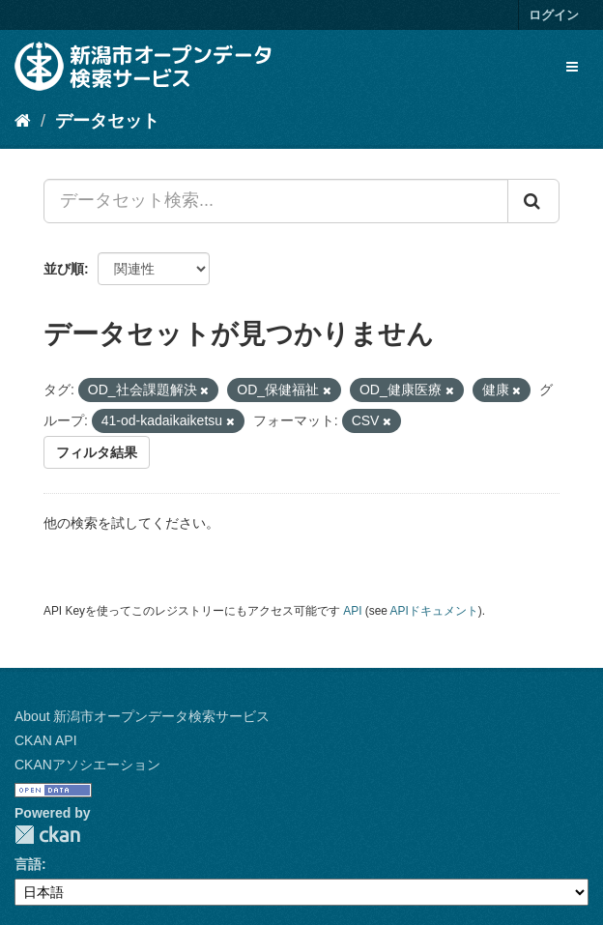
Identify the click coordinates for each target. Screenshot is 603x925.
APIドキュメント (434, 611)
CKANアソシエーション (87, 764)
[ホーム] (22, 120)
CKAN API (45, 740)
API (352, 611)
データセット (107, 120)
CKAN (47, 834)
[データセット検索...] (275, 201)
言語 (28, 864)
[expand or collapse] (572, 66)
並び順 (63, 268)
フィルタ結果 (96, 452)
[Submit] (533, 201)
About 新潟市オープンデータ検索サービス (142, 716)
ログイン (554, 15)
